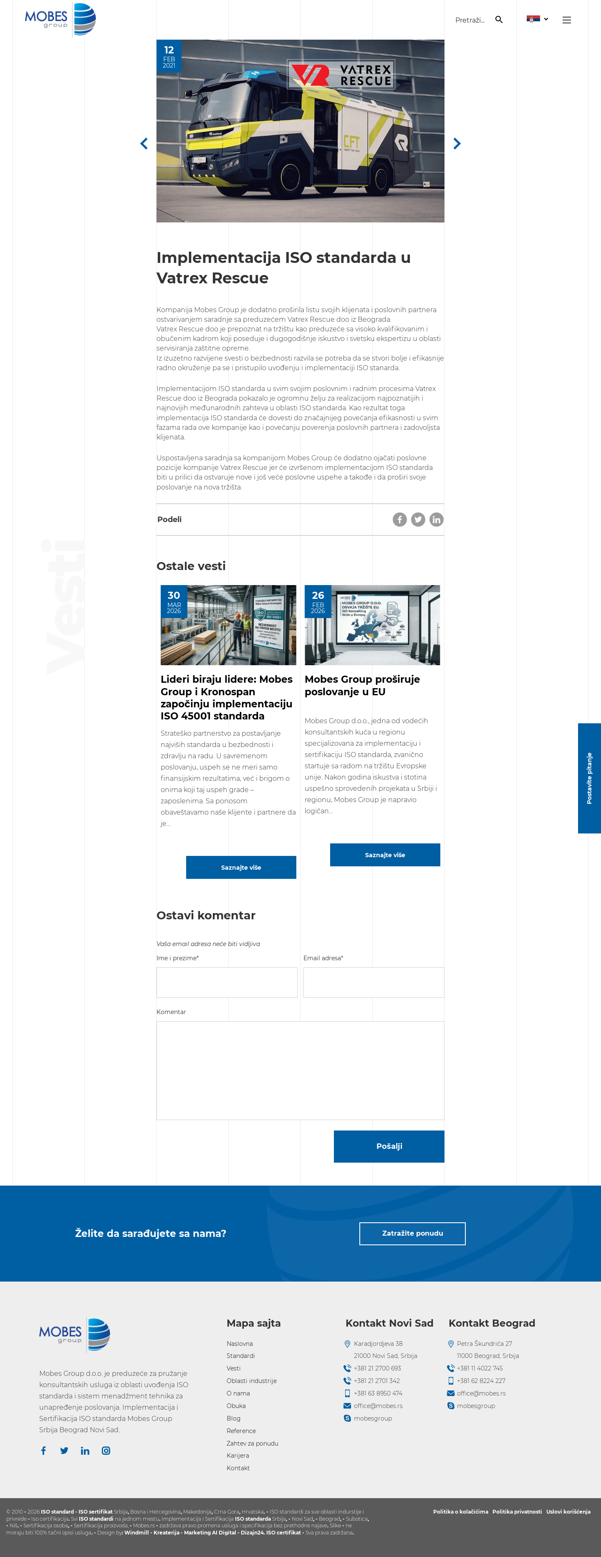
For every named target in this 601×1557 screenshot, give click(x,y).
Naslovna (240, 1344)
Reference (241, 1431)
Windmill (136, 1532)
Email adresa (323, 958)
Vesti (234, 1368)
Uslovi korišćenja (568, 1512)
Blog (234, 1418)
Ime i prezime (178, 958)
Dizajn (249, 1532)
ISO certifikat (283, 1532)
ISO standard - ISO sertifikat (77, 1512)
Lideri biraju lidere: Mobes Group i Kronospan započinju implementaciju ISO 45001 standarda (227, 698)
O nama (238, 1393)
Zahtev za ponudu (252, 1443)
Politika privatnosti (517, 1512)
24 (261, 1532)
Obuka (236, 1406)
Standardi (241, 1356)
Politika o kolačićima (460, 1512)
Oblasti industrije (252, 1381)
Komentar (171, 1012)
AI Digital (224, 1532)
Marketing (198, 1532)
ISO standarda (253, 1519)
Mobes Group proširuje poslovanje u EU (362, 685)
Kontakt (238, 1468)
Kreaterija (166, 1532)
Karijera (238, 1455)
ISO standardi (96, 1519)
